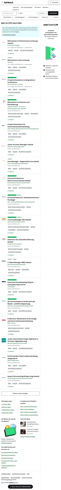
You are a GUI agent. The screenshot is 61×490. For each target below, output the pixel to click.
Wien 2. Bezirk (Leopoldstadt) (29, 415)
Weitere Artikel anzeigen (27, 436)
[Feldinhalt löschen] (36, 13)
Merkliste (45, 7)
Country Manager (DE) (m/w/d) (19, 220)
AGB (28, 474)
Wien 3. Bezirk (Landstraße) (28, 412)
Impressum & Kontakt (18, 474)
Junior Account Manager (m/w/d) (20, 145)
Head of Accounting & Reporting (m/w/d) (23, 376)
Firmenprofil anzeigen (9, 35)
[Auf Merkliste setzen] (11, 53)
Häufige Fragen (5, 474)
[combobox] (9, 13)
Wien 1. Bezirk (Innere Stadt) (28, 406)
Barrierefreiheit (15, 477)
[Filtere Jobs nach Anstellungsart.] (21, 17)
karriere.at (5, 449)
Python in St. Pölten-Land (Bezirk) (9, 462)
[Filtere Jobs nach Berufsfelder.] (9, 17)
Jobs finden (53, 13)
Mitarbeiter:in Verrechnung (18, 60)
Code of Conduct (27, 477)
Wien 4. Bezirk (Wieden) (27, 409)
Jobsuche (16, 7)
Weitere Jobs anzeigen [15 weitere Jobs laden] (20, 393)
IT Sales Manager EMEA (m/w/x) (19, 262)
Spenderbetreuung (7, 458)
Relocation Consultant (8, 455)
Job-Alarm (37, 7)
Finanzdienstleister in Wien (9, 452)
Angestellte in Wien (7, 413)
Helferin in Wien (6, 407)
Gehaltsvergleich (6, 443)
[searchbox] (9, 13)
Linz (12, 269)
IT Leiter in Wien (6, 404)
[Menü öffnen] (2, 2)
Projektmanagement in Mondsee (8, 466)
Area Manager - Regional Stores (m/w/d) (23, 161)
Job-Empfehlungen (26, 7)
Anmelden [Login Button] (54, 2)
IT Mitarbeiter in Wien (7, 410)
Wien (20, 23)
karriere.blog (25, 419)
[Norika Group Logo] (9, 483)
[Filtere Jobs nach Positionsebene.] (35, 17)
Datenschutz (5, 477)
